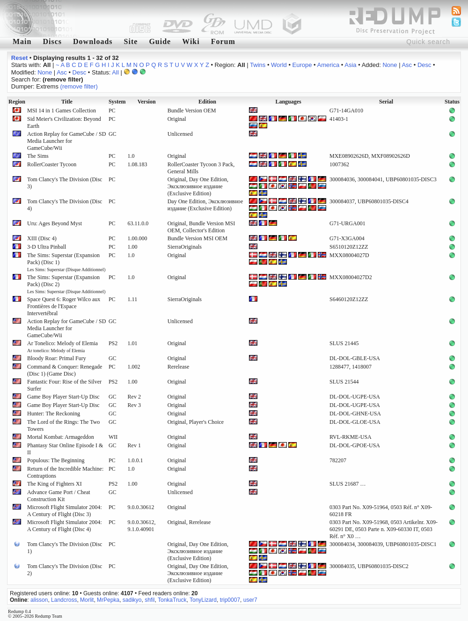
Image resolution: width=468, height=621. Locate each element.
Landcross (64, 600)
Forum (223, 41)
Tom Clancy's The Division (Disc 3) (64, 183)
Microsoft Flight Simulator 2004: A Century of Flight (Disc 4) (64, 525)
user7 (250, 600)
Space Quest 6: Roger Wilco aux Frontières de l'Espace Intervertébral (63, 306)
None (389, 64)
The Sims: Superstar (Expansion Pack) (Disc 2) (66, 284)
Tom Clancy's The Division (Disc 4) (64, 205)
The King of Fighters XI (54, 484)
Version (147, 101)
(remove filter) (79, 86)
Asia (350, 64)
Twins (257, 64)
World (279, 64)
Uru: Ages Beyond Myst (54, 223)
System (117, 101)
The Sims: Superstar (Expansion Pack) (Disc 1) (66, 262)
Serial (386, 101)
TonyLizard (203, 600)
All (115, 72)
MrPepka (108, 600)
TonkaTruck (172, 600)
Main (22, 41)
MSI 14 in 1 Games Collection (61, 110)
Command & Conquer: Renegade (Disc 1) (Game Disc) (64, 370)
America (328, 64)
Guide (160, 41)
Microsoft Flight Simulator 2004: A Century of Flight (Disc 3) (64, 511)
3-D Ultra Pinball (46, 247)
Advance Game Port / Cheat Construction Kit (58, 496)
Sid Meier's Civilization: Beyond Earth (64, 122)
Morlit (87, 600)
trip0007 (230, 600)
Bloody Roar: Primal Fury (56, 358)
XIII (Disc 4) (42, 238)
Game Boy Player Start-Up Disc (63, 396)
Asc (407, 64)
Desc (424, 64)
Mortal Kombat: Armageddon (60, 437)
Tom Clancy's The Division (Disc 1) (64, 547)
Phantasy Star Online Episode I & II (65, 449)
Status (452, 101)
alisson (39, 600)
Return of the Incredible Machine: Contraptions (65, 472)
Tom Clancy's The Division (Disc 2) (64, 570)
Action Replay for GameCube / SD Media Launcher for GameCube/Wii (66, 141)
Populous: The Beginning (55, 460)
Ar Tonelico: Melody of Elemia (62, 346)
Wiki (191, 41)
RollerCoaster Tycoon (51, 164)
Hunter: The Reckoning (53, 413)
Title (67, 101)
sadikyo (132, 600)
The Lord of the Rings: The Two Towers (63, 425)
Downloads (93, 41)
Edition (207, 101)
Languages (288, 101)
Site (131, 41)
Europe (302, 64)
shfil (149, 600)
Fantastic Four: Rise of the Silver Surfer (64, 385)
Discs (52, 41)
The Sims (38, 156)
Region (16, 101)
